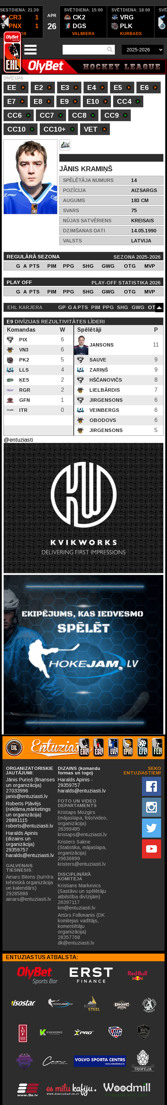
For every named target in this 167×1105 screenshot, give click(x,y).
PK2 (23, 360)
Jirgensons (105, 400)
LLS (23, 370)
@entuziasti (18, 440)
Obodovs (102, 420)
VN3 (23, 349)
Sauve (97, 360)
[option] (51, 22)
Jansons (101, 345)
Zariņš (98, 370)
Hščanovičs (105, 380)
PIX (22, 339)
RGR (24, 390)
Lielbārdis (104, 390)
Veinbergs (103, 410)
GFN (24, 400)
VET (95, 129)
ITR (22, 410)
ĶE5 (23, 380)
